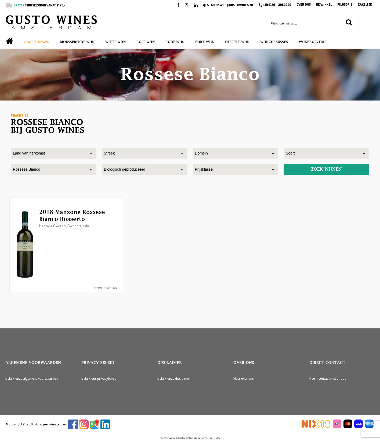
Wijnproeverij (312, 42)
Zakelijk (365, 4)
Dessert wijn (237, 42)
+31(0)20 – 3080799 (275, 5)
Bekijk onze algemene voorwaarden (31, 378)
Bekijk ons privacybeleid (99, 378)
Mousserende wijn (77, 42)
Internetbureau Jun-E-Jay (207, 437)
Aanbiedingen (36, 42)
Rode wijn (174, 42)
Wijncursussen (274, 42)
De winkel (324, 4)
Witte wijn (115, 42)
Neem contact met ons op (327, 378)
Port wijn (204, 42)
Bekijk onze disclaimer (173, 378)
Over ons (303, 4)
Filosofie (344, 4)
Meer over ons (243, 378)
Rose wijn (145, 42)
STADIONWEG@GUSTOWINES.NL (228, 5)
